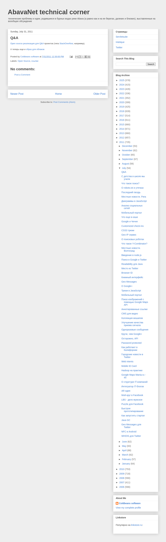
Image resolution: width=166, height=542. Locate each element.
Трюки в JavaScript (131, 290)
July (124, 168)
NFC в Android (128, 431)
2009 (122, 473)
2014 (122, 129)
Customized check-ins (132, 226)
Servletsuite (122, 36)
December (127, 146)
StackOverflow (66, 43)
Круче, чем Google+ (131, 334)
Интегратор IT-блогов (132, 386)
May (124, 446)
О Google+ (126, 286)
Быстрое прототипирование (132, 409)
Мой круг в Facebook (132, 395)
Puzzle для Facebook (132, 404)
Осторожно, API (129, 338)
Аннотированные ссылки (134, 309)
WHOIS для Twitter (131, 436)
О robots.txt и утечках (132, 187)
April (124, 450)
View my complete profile (128, 507)
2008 (122, 478)
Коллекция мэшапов (132, 318)
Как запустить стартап (133, 415)
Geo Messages (129, 281)
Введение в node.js (131, 255)
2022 (122, 93)
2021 (122, 98)
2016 (122, 120)
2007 (122, 482)
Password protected (131, 343)
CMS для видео (129, 313)
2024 (122, 84)
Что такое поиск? (130, 183)
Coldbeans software (130, 503)
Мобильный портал (131, 212)
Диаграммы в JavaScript (134, 201)
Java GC (125, 420)
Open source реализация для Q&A (27, 43)
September (128, 159)
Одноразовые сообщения (134, 329)
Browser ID (127, 272)
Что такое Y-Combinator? (134, 243)
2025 (122, 80)
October (126, 154)
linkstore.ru (136, 525)
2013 (122, 133)
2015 (122, 124)
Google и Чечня (129, 221)
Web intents (127, 361)
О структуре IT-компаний (134, 382)
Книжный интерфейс (132, 277)
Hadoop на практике (131, 370)
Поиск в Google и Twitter (134, 259)
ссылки (34, 61)
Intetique (120, 42)
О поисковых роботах (132, 239)
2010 (122, 469)
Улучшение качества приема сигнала (132, 324)
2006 (122, 487)
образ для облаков (35, 49)
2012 (122, 137)
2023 (122, 89)
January (126, 463)
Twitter (119, 47)
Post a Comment (22, 74)
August (126, 163)
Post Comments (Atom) (64, 102)
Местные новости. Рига (133, 196)
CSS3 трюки (127, 230)
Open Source (24, 61)
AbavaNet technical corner (49, 12)
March (125, 454)
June (124, 441)
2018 (122, 111)
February (127, 459)
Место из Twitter (129, 268)
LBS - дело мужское (131, 399)
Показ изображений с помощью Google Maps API (134, 302)
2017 (122, 115)
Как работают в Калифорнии (129, 348)
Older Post (99, 93)
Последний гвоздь (131, 192)
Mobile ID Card (128, 366)
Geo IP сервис (128, 234)
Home (58, 93)
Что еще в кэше (129, 217)
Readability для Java (132, 264)
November (127, 150)
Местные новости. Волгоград (131, 249)
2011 (122, 142)
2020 (122, 102)
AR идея (125, 391)
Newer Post (17, 93)
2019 (122, 106)
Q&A (123, 172)
